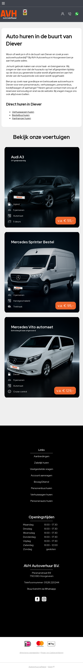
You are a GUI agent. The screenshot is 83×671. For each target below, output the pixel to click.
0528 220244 (51, 582)
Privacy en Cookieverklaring (52, 652)
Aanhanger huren (21, 118)
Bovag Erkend (41, 481)
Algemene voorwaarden (29, 652)
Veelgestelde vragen (41, 469)
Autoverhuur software (37, 667)
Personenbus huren (41, 488)
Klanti (50, 667)
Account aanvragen (41, 475)
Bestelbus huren (21, 115)
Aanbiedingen (41, 456)
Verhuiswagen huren (23, 112)
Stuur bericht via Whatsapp (41, 588)
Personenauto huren (41, 501)
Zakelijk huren (41, 462)
